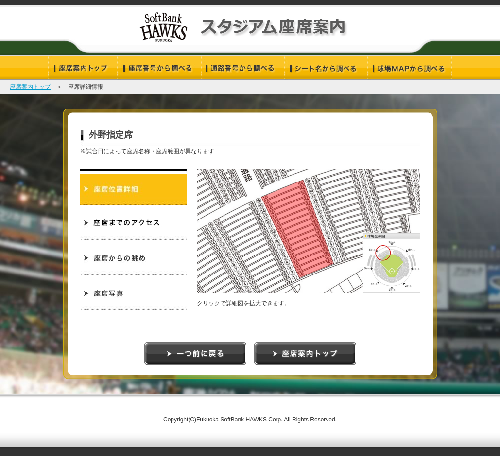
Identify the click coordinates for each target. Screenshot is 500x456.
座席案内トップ (30, 86)
